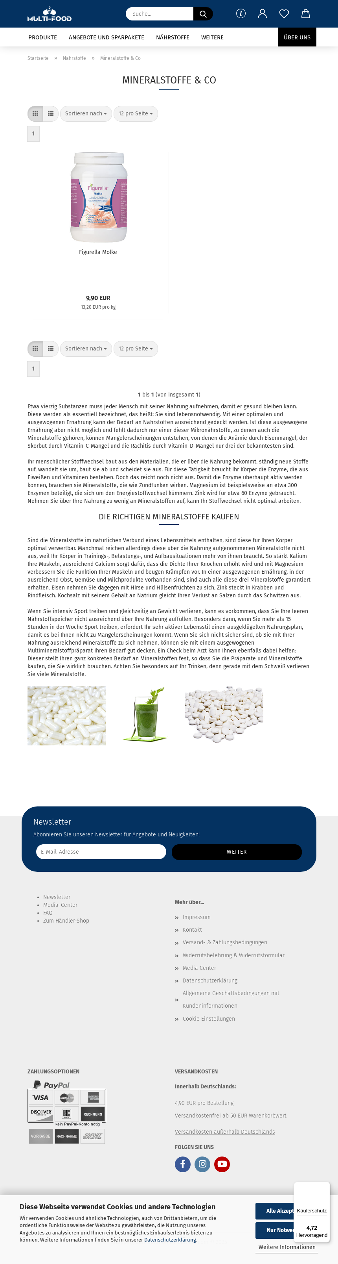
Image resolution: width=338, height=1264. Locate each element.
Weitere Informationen (287, 1247)
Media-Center (60, 905)
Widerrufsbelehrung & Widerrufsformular (234, 955)
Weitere (212, 37)
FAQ (48, 913)
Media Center (199, 968)
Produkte (42, 37)
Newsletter (56, 897)
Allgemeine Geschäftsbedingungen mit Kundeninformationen (231, 999)
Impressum (197, 917)
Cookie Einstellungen (209, 1019)
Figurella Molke (98, 252)
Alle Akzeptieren (286, 1211)
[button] (262, 14)
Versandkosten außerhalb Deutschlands (225, 1132)
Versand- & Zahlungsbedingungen (225, 942)
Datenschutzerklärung (170, 1240)
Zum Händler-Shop (66, 920)
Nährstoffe (172, 37)
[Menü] (325, 1186)
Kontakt (192, 930)
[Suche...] (203, 13)
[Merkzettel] (284, 14)
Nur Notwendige (287, 1230)
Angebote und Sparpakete (106, 37)
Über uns (297, 37)
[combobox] (86, 114)
